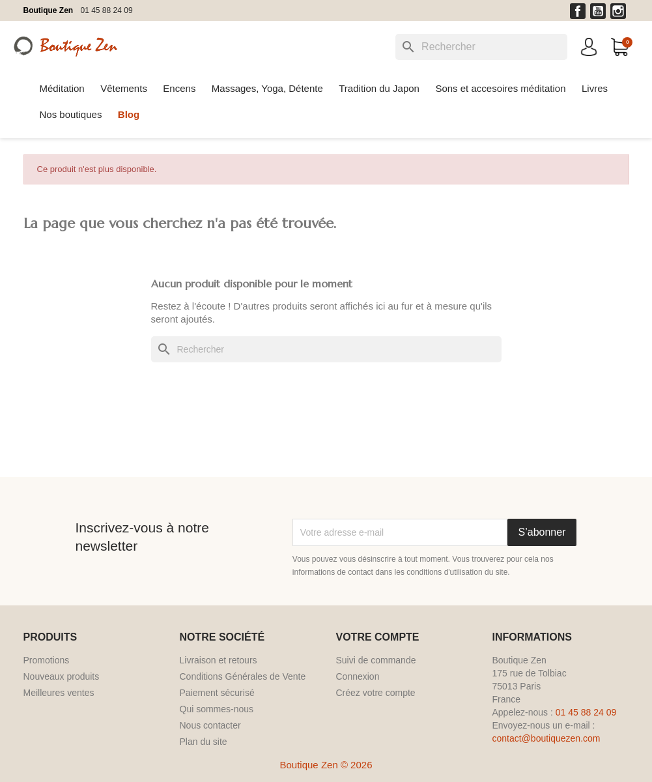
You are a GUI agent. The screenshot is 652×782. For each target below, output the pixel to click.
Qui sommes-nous (217, 709)
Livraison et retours (218, 660)
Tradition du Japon (379, 88)
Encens (179, 88)
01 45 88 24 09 (107, 10)
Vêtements (123, 88)
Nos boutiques (71, 114)
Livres (595, 88)
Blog (128, 114)
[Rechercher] (481, 47)
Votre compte (377, 637)
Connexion (358, 676)
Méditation (62, 88)
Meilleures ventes (58, 693)
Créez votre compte (376, 693)
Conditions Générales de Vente (243, 676)
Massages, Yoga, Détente (267, 88)
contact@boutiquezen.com (546, 738)
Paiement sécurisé (217, 693)
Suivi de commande (376, 660)
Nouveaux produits (61, 676)
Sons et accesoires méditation (500, 88)
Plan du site (203, 741)
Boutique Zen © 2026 (326, 764)
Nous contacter (210, 725)
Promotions (46, 660)
